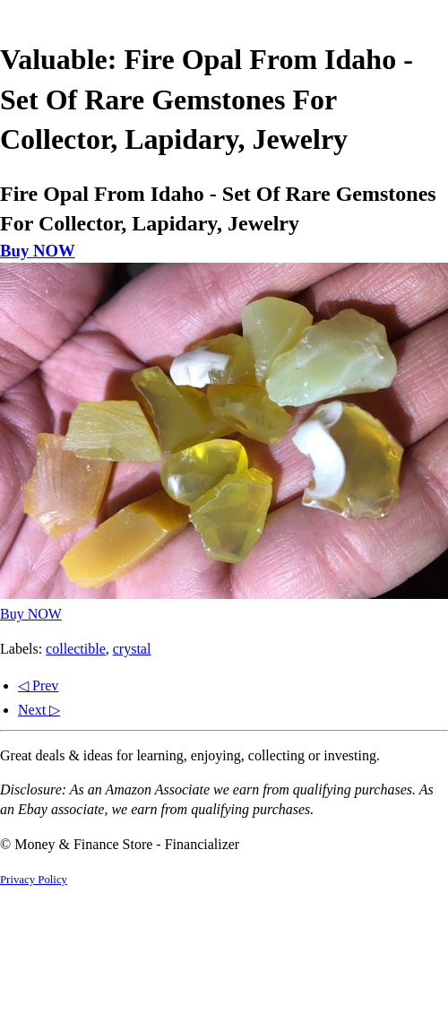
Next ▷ (39, 709)
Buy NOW (37, 250)
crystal (132, 648)
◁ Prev (38, 685)
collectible (76, 648)
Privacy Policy (33, 879)
